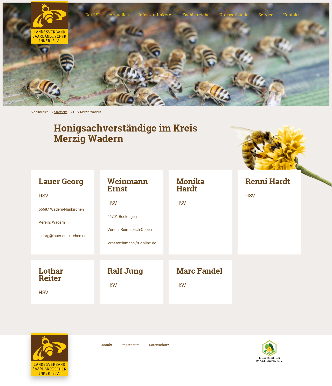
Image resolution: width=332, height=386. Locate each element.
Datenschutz (159, 344)
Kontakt (291, 15)
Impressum (130, 344)
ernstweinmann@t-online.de (132, 242)
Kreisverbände (233, 15)
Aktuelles (119, 15)
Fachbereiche (196, 15)
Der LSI (92, 15)
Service (265, 15)
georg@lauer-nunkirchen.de (62, 235)
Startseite (60, 112)
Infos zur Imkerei (155, 15)
